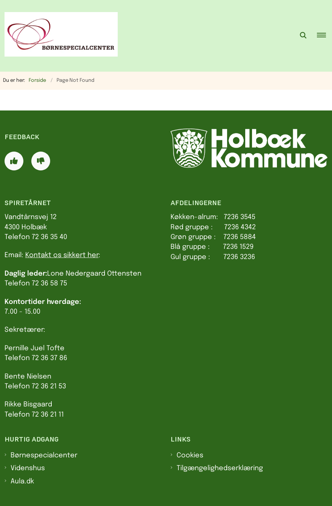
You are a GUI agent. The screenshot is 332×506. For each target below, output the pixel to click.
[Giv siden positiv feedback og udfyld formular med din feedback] (14, 161)
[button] (324, 35)
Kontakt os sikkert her (61, 255)
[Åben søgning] (303, 36)
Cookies (190, 455)
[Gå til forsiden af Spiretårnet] (59, 36)
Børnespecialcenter (44, 455)
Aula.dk (22, 481)
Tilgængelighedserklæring (220, 468)
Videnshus (28, 468)
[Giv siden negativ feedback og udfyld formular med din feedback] (40, 161)
